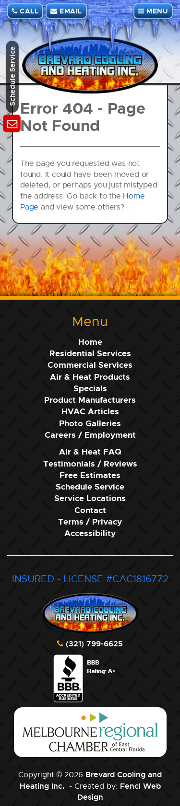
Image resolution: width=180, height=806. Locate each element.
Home (90, 342)
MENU (153, 11)
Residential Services (90, 353)
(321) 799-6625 (94, 643)
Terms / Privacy (90, 521)
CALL (25, 11)
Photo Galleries (90, 423)
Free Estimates (90, 475)
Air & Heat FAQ (90, 451)
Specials (90, 388)
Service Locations (90, 498)
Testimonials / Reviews (90, 463)
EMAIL (66, 11)
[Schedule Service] (12, 124)
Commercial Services (90, 365)
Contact (90, 510)
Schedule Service (90, 486)
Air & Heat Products (90, 377)
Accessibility (90, 533)
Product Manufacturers (90, 400)
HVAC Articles (90, 411)
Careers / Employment (90, 435)
